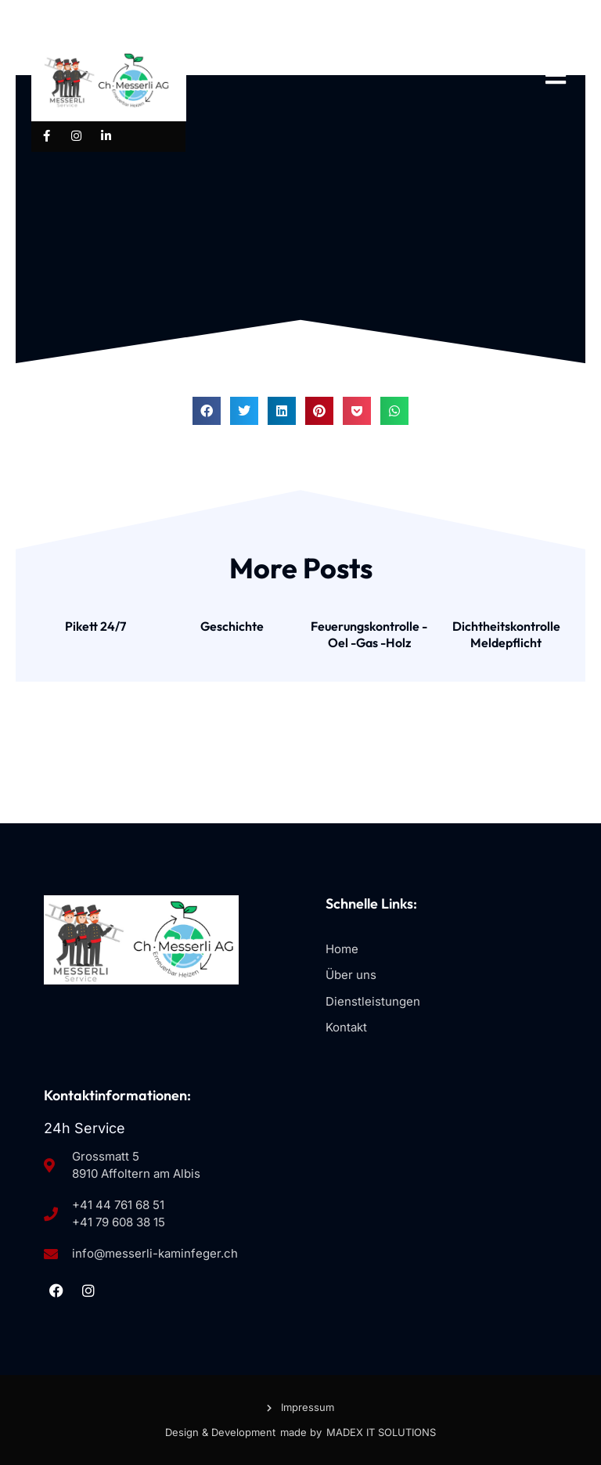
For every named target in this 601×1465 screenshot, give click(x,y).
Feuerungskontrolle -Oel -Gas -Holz (369, 634)
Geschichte (232, 626)
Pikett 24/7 (95, 626)
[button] (207, 411)
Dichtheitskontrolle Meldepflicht (506, 634)
